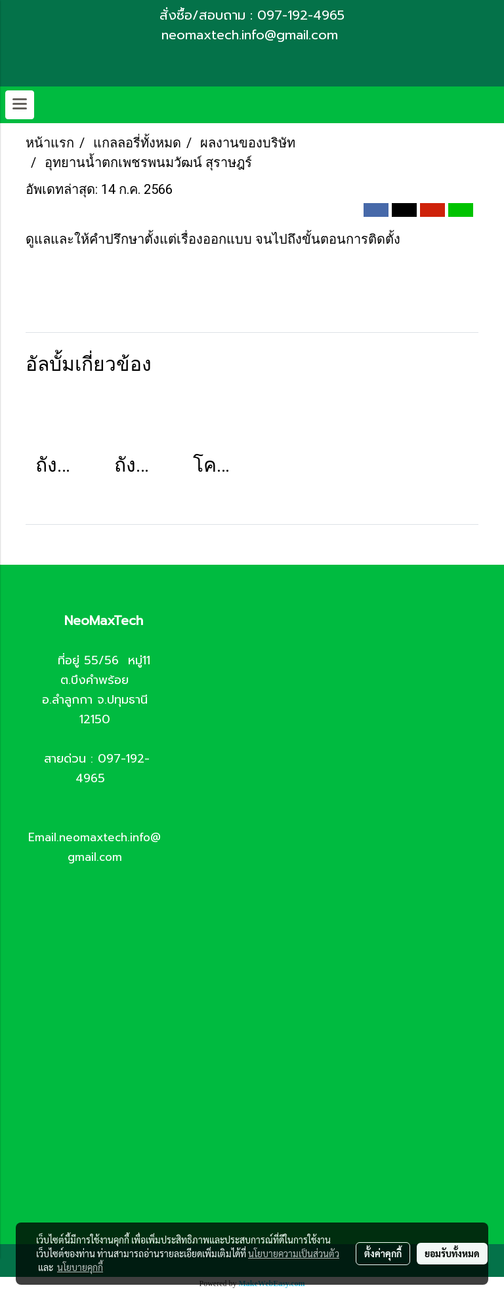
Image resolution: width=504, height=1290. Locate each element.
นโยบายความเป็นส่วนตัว (293, 1253)
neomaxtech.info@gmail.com (252, 35)
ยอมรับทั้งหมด (452, 1253)
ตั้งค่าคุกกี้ (383, 1253)
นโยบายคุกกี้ (80, 1267)
